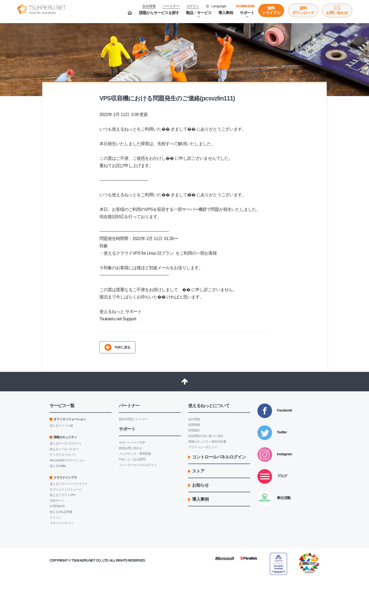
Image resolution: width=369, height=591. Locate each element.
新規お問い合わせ (130, 448)
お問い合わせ (337, 13)
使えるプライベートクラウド (69, 483)
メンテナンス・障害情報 (135, 453)
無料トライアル (271, 10)
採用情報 (194, 424)
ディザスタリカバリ (63, 454)
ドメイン (55, 517)
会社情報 (194, 419)
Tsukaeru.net (83, 560)
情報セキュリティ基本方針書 (207, 441)
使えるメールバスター (64, 449)
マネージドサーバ (61, 523)
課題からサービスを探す (159, 13)
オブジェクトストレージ (66, 489)
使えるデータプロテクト (66, 443)
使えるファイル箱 (61, 425)
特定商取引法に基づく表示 (205, 436)
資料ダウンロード (303, 10)
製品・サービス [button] (198, 13)
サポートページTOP (132, 442)
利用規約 (194, 430)
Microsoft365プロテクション (67, 460)
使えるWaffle (58, 465)
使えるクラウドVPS (63, 495)
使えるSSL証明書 (61, 511)
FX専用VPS (57, 506)
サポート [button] (247, 13)
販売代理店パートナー (133, 419)
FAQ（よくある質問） (133, 459)
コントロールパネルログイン (138, 464)
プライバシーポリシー (202, 447)
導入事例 (225, 13)
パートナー (171, 6)
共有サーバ (57, 500)
